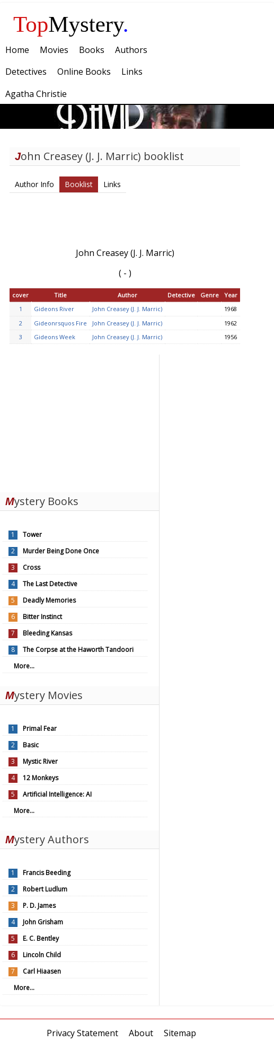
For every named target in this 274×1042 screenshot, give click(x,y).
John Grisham (43, 921)
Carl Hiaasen (42, 971)
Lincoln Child (42, 954)
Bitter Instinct (42, 616)
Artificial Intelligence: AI (57, 794)
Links (112, 184)
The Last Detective (50, 583)
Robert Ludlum (45, 889)
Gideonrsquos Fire (60, 323)
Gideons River (54, 309)
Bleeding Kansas (47, 633)
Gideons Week (54, 337)
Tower (32, 534)
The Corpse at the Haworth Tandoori (78, 649)
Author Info (34, 184)
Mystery (71, 24)
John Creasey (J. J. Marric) (127, 309)
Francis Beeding (46, 872)
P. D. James (39, 905)
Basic (31, 744)
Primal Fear (40, 728)
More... (24, 665)
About (141, 1033)
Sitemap (180, 1033)
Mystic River (40, 761)
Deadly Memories (49, 600)
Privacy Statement (82, 1033)
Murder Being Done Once (61, 550)
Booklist (79, 184)
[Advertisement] (79, 421)
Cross (31, 567)
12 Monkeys (40, 777)
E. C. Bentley (41, 938)
